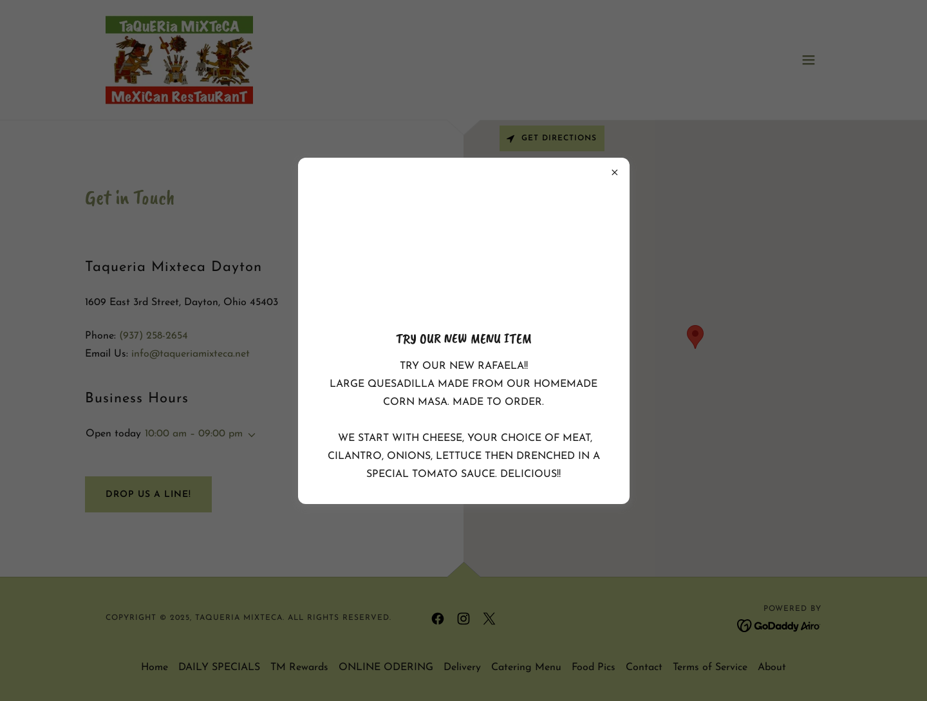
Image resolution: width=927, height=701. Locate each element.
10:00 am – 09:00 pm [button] (194, 434)
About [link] (772, 667)
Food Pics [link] (593, 667)
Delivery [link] (462, 667)
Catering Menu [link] (526, 667)
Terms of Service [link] (710, 667)
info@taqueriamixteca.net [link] (190, 354)
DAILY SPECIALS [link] (219, 667)
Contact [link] (644, 667)
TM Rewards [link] (299, 667)
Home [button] (154, 667)
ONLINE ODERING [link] (386, 667)
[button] (808, 60)
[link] (179, 59)
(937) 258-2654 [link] (153, 336)
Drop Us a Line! (148, 495)
